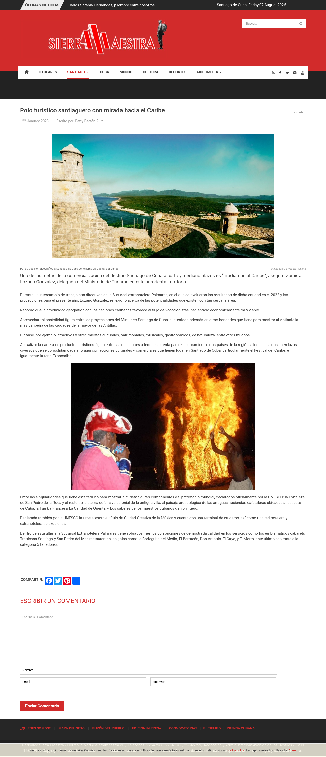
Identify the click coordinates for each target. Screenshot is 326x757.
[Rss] (273, 73)
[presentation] (59, 701)
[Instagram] (294, 73)
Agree (292, 750)
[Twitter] (287, 73)
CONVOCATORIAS (183, 728)
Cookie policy (236, 750)
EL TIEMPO (212, 728)
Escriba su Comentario (148, 637)
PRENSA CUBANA (241, 728)
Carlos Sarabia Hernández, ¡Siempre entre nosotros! (112, 5)
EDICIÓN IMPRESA (146, 728)
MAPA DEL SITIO (71, 728)
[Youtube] (302, 73)
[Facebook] (280, 73)
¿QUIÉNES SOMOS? (35, 728)
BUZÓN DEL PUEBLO (108, 728)
